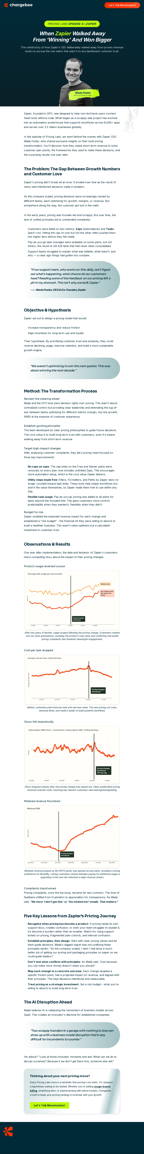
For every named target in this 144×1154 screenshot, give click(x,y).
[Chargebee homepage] (20, 5)
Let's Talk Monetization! (49, 1105)
